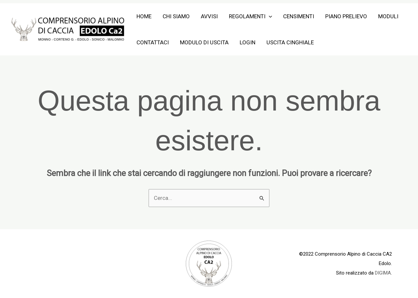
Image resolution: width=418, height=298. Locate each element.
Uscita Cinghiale (290, 42)
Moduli (388, 16)
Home (144, 16)
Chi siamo (176, 16)
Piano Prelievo (346, 16)
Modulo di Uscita (204, 42)
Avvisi (209, 16)
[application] (268, 16)
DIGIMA (383, 273)
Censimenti (298, 16)
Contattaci (153, 42)
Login (247, 42)
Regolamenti (250, 16)
